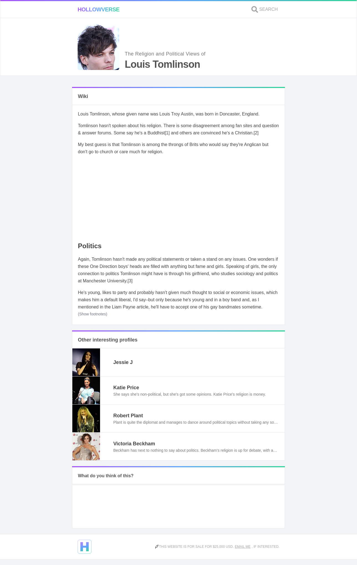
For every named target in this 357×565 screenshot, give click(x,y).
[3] (130, 280)
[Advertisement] (178, 199)
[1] (167, 132)
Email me (243, 547)
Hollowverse (98, 9)
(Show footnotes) (92, 314)
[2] (256, 132)
